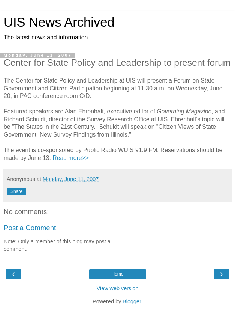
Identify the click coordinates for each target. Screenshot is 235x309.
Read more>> (70, 158)
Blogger (132, 301)
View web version (118, 288)
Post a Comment (30, 228)
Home (117, 274)
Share (16, 191)
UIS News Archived (59, 22)
